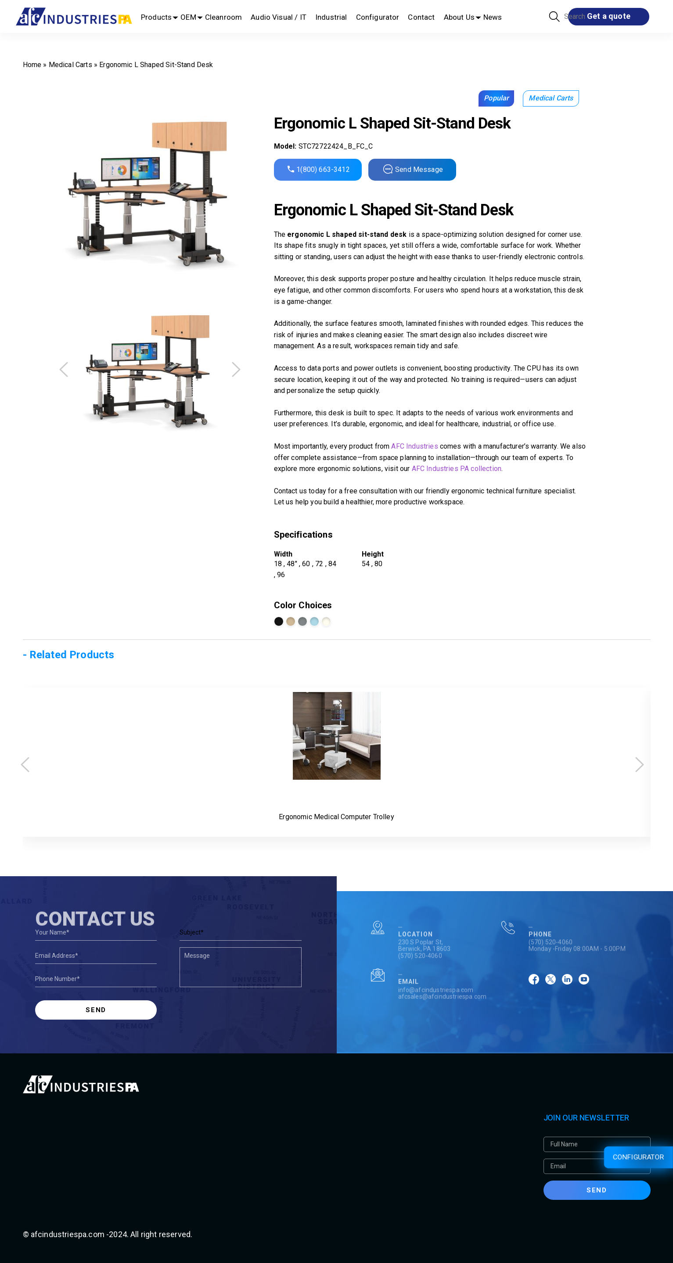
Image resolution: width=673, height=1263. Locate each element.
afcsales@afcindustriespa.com (442, 1022)
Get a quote (608, 16)
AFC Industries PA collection (456, 468)
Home (32, 65)
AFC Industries (414, 446)
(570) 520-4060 (420, 981)
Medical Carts (70, 65)
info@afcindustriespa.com (436, 1015)
